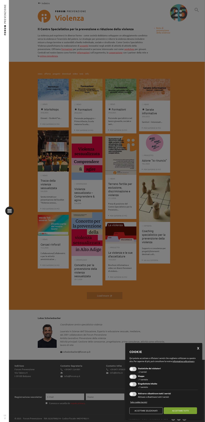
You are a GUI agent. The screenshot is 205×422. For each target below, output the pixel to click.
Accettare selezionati (146, 410)
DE (5, 415)
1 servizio (143, 379)
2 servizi (142, 371)
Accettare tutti (180, 410)
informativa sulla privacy (183, 361)
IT (5, 418)
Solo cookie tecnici (138, 402)
